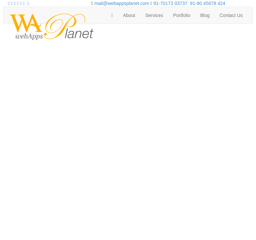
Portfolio (181, 15)
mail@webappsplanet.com (121, 3)
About (129, 15)
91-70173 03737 (170, 3)
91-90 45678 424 (207, 3)
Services (154, 15)
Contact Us (231, 15)
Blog (205, 15)
